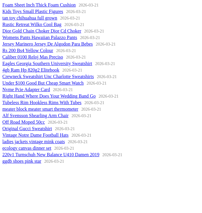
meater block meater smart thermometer (40, 109)
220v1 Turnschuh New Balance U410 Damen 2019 (50, 154)
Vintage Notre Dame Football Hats (35, 135)
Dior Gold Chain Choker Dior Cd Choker (41, 30)
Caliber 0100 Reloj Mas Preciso (32, 56)
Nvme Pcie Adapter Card (26, 89)
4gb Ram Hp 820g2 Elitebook (30, 69)
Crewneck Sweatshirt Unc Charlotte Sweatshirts (48, 76)
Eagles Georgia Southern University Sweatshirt (47, 63)
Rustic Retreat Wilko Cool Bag (31, 24)
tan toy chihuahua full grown (29, 17)
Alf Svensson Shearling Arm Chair (35, 115)
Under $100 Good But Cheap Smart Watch (43, 82)
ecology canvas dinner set (26, 148)
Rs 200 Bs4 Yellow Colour (27, 50)
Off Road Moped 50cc (23, 122)
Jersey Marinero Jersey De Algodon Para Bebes (47, 43)
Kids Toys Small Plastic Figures (32, 11)
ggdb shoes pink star (21, 161)
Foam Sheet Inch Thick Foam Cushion (39, 4)
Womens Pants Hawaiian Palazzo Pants (39, 37)
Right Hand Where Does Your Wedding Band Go (49, 96)
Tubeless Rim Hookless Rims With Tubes (42, 102)
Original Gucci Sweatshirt (27, 128)
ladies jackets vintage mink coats (33, 141)
